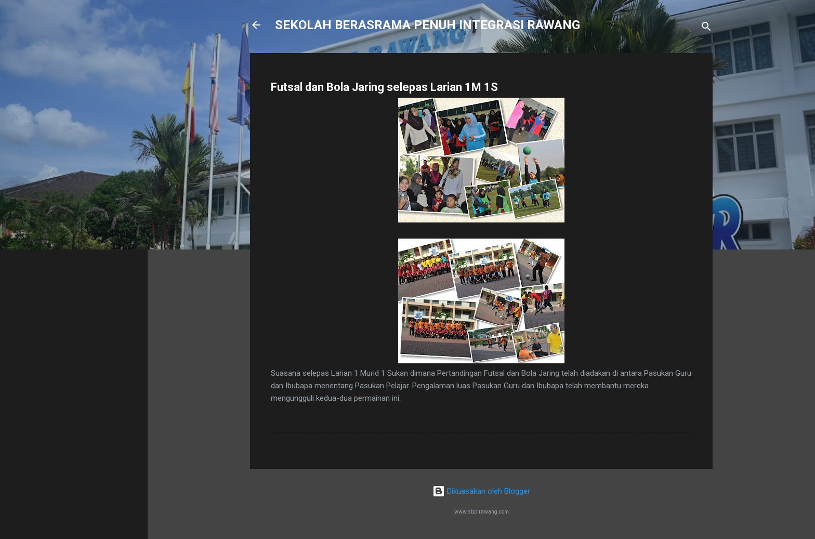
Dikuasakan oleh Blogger (481, 491)
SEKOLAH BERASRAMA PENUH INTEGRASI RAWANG (427, 25)
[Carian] (706, 28)
